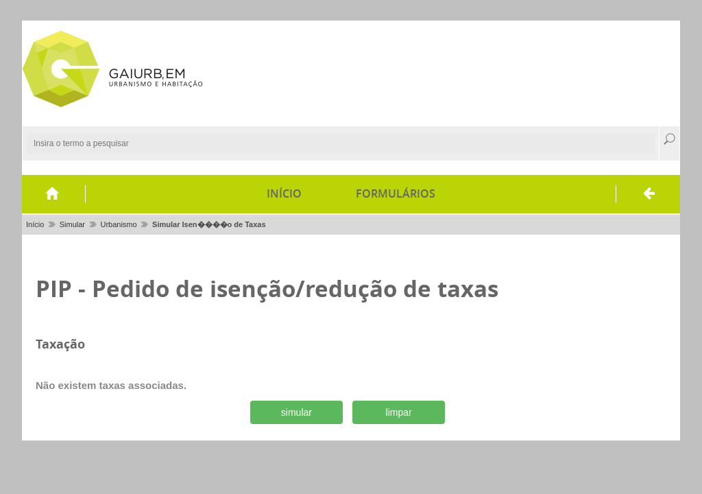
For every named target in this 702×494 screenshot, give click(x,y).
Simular (72, 224)
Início (284, 193)
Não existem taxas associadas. (111, 385)
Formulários (395, 193)
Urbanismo (118, 224)
